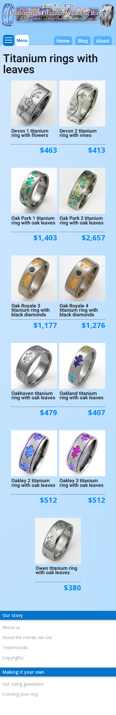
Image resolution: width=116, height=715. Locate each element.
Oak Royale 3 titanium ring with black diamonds (30, 310)
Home (63, 41)
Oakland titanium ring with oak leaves (81, 395)
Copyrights (13, 657)
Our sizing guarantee (23, 684)
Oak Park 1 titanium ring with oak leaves (33, 220)
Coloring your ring (20, 694)
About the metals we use (27, 637)
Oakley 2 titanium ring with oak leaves (33, 482)
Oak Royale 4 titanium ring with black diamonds (79, 310)
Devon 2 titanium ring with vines (78, 133)
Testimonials (15, 647)
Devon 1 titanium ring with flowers (29, 133)
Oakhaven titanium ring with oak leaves (33, 395)
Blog (83, 41)
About (102, 41)
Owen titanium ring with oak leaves (56, 570)
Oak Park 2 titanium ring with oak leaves (81, 220)
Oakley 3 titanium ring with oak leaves (81, 482)
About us (11, 627)
